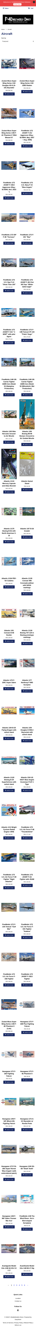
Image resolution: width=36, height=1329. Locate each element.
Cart (30, 8)
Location (18, 1298)
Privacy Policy (18, 1322)
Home (3, 29)
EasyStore (18, 1319)
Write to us (18, 1325)
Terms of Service (8, 1322)
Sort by (3, 38)
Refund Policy (28, 1322)
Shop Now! (17, 4)
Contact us (18, 1301)
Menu (5, 8)
